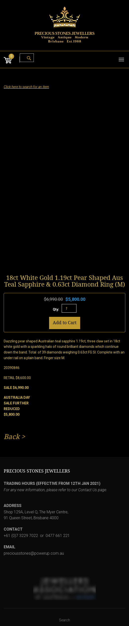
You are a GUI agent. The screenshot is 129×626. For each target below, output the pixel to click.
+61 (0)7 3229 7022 (21, 535)
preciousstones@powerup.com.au (34, 553)
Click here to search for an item (26, 87)
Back (11, 437)
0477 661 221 (58, 535)
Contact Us (87, 490)
